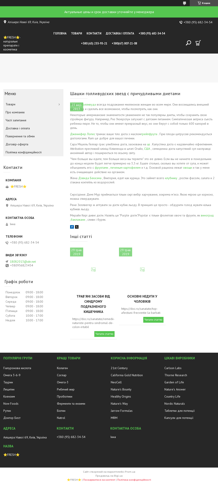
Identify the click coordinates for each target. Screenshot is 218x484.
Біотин (61, 411)
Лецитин (8, 389)
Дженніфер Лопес (82, 134)
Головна (60, 33)
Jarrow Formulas (122, 411)
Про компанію (15, 112)
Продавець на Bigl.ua (109, 475)
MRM (114, 418)
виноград (207, 215)
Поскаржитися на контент (99, 479)
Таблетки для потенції (179, 411)
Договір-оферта (17, 144)
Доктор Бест (11, 418)
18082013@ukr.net (23, 261)
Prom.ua (130, 471)
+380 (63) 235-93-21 (94, 43)
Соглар (62, 375)
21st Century (119, 368)
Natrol (61, 418)
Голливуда (89, 104)
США (147, 149)
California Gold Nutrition (127, 375)
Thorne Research (175, 375)
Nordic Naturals (174, 404)
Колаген (62, 368)
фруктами (101, 168)
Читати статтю (104, 334)
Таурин (8, 382)
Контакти (94, 33)
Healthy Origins (121, 396)
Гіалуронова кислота (17, 368)
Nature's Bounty (121, 389)
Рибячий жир (66, 389)
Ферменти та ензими (71, 404)
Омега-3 (63, 382)
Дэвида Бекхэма (89, 178)
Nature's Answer (175, 389)
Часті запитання (16, 120)
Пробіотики (64, 396)
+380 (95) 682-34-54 (152, 33)
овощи (187, 168)
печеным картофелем (125, 168)
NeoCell (116, 382)
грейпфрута (149, 134)
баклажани (78, 220)
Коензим (9, 396)
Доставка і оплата (120, 33)
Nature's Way (119, 404)
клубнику (171, 178)
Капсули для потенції (178, 418)
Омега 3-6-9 (11, 375)
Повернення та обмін (20, 136)
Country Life (172, 396)
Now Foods (10, 404)
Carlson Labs (173, 368)
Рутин (7, 411)
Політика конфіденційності (24, 152)
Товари (76, 33)
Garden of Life (174, 382)
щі (148, 144)
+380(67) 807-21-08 (124, 43)
